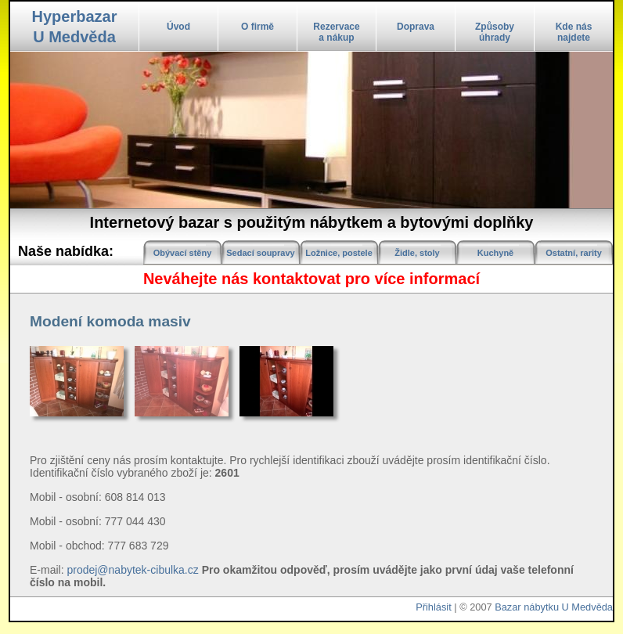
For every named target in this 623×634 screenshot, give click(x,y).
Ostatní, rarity (574, 253)
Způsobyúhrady (494, 32)
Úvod (178, 26)
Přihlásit (434, 607)
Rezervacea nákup (336, 32)
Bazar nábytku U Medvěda (554, 607)
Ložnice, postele (339, 253)
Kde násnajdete (574, 32)
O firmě (257, 26)
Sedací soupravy (260, 253)
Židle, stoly (416, 253)
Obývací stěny (182, 253)
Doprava (415, 26)
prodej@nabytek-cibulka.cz (132, 570)
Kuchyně (495, 253)
